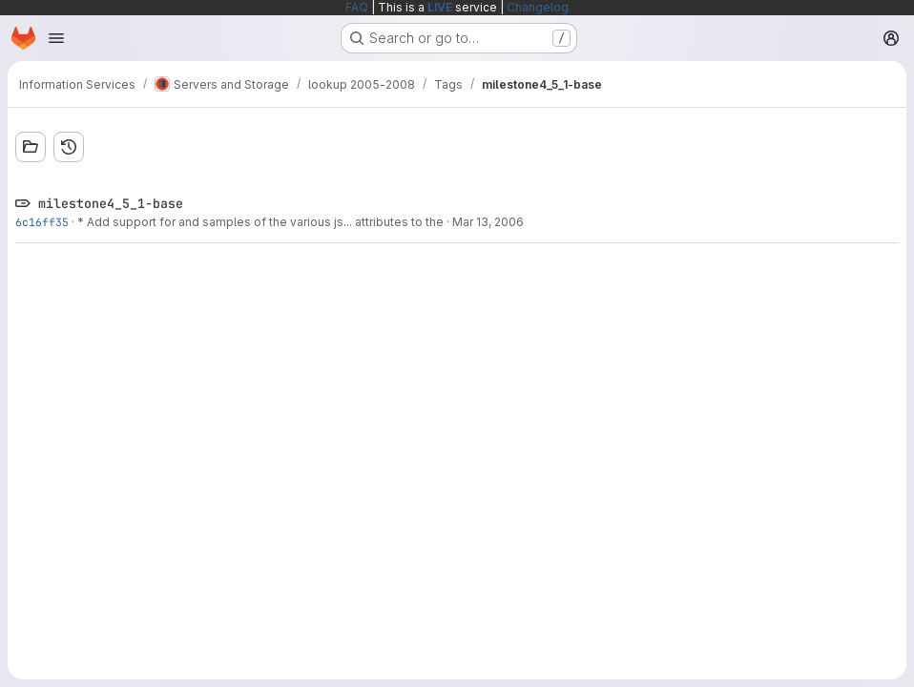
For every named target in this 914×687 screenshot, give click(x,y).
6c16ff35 (42, 222)
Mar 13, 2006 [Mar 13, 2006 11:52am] (488, 222)
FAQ (356, 7)
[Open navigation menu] (56, 38)
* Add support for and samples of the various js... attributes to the (260, 222)
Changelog (538, 7)
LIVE (439, 7)
